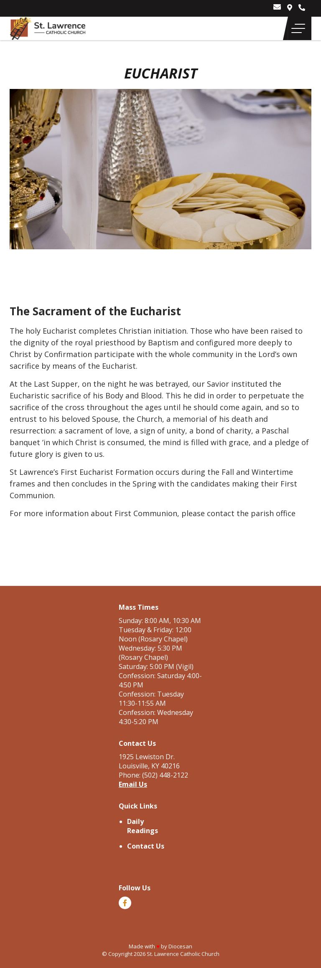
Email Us (133, 784)
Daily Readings (142, 826)
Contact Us (145, 846)
